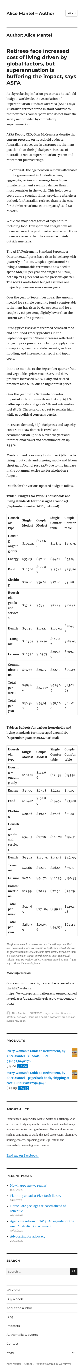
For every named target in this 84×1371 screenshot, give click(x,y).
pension (21, 1016)
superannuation (16, 1020)
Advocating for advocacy (27, 1236)
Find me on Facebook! (23, 1155)
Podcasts (13, 1326)
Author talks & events (22, 1334)
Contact (12, 1343)
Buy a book (15, 1299)
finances (66, 1013)
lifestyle (11, 1016)
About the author (19, 1308)
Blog (10, 1317)
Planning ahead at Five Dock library (35, 1195)
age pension (52, 1013)
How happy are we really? (28, 1185)
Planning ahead (37, 1016)
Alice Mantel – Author (30, 13)
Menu (71, 13)
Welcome (14, 1290)
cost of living (57, 1016)
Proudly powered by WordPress (53, 1364)
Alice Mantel (19, 1013)
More (10, 1352)
